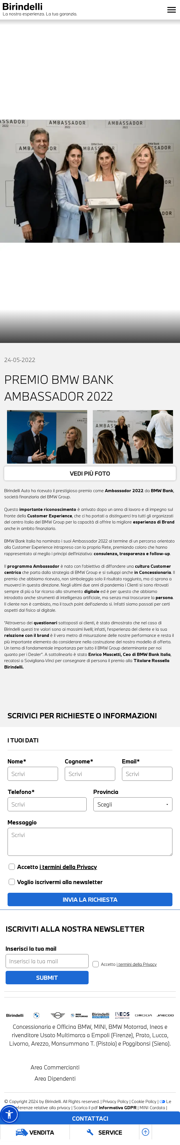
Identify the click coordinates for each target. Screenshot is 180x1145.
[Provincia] (132, 804)
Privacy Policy (115, 1101)
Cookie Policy (143, 1101)
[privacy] (96, 964)
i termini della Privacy (68, 867)
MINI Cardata (152, 1107)
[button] (9, 1114)
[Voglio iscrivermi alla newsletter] (12, 882)
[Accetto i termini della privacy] (12, 867)
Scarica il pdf (105, 1107)
